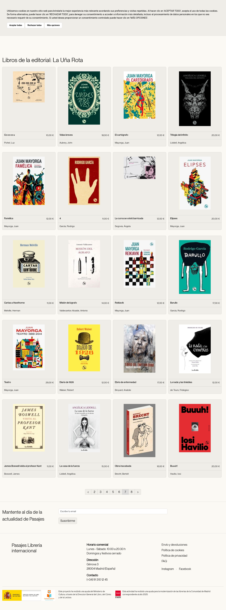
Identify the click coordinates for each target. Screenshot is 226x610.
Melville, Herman (12, 310)
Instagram (168, 569)
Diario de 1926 (67, 382)
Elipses (173, 218)
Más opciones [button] (53, 25)
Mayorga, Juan (122, 142)
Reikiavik (119, 302)
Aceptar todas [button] (15, 25)
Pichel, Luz (9, 142)
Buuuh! (174, 466)
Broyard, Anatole (123, 390)
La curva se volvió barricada (129, 218)
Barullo (173, 302)
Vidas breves (66, 135)
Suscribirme (67, 520)
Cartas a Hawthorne (14, 302)
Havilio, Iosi (175, 473)
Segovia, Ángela (123, 226)
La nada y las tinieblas (181, 382)
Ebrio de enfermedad (125, 382)
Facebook (185, 569)
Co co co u (9, 135)
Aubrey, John (66, 142)
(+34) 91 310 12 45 (97, 579)
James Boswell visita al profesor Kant (23, 466)
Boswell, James (12, 473)
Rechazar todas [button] (35, 25)
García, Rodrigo (67, 226)
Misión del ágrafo (68, 302)
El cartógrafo (121, 135)
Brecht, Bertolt (122, 473)
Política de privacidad (174, 555)
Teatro (7, 382)
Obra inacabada (123, 466)
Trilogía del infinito (179, 135)
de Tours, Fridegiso (179, 390)
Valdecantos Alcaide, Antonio (74, 310)
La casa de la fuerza (70, 466)
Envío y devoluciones (174, 544)
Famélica (8, 218)
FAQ (164, 561)
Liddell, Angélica (178, 142)
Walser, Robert (67, 390)
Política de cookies (173, 550)
